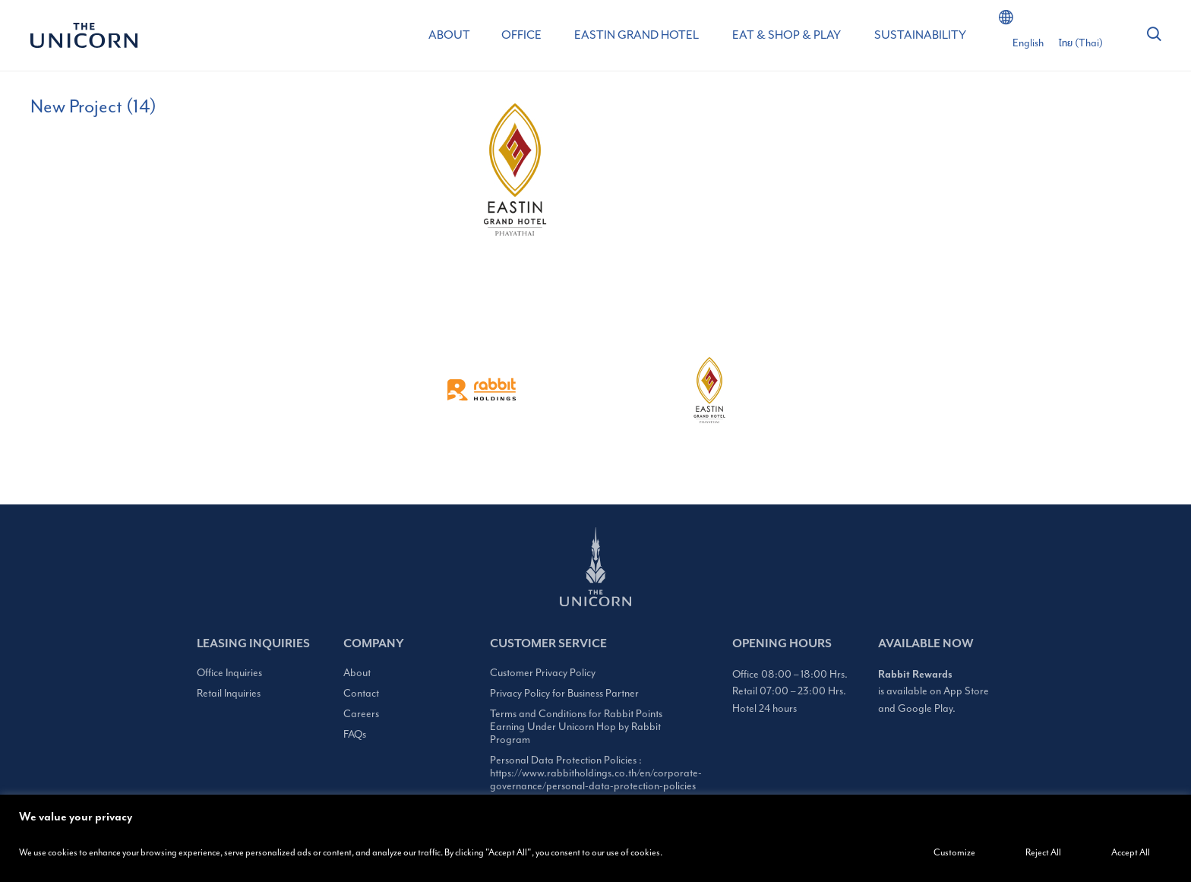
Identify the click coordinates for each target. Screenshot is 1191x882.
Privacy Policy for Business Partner (564, 693)
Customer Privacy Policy (543, 672)
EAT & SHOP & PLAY (786, 35)
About (357, 672)
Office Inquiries (229, 672)
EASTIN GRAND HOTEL (636, 35)
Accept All (1130, 852)
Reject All (1043, 852)
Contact (361, 693)
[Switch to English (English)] (1028, 43)
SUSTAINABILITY (920, 35)
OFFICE (521, 35)
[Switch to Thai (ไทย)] (1080, 43)
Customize (954, 852)
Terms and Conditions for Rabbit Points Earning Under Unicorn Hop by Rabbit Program (576, 726)
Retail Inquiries (229, 693)
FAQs (354, 734)
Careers (361, 713)
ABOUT (449, 35)
